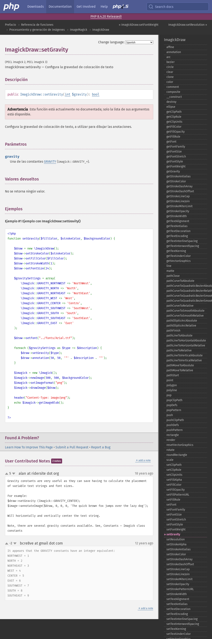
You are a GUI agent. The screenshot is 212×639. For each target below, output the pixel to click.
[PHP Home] (11, 6)
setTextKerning (176, 629)
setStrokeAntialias (178, 549)
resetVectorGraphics (179, 445)
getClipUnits (174, 121)
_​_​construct (174, 97)
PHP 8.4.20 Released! (106, 16)
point (169, 380)
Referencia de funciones (37, 25)
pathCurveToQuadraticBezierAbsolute (186, 286)
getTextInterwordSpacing (182, 246)
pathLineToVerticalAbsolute (184, 355)
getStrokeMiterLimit (179, 206)
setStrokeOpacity (177, 584)
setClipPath (174, 465)
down (13, 474)
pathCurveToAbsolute (180, 281)
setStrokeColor (176, 554)
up (7, 474)
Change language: (111, 42)
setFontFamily (175, 509)
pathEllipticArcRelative (181, 325)
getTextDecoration (178, 231)
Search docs (160, 6)
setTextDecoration (178, 609)
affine (170, 47)
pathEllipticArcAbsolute (181, 320)
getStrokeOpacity (177, 211)
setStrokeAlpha (176, 544)
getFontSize (174, 151)
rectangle (172, 435)
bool (95, 94)
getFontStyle (174, 161)
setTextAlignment (177, 599)
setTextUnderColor (178, 634)
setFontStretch (176, 519)
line (168, 266)
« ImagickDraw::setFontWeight (138, 25)
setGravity (173, 534)
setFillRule (173, 499)
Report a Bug (100, 447)
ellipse (170, 107)
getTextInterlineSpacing (182, 241)
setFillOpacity (175, 489)
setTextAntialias (177, 604)
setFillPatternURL (177, 494)
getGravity (173, 171)
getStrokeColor (176, 181)
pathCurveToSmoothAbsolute (185, 310)
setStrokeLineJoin (178, 574)
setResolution (175, 539)
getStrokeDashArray (179, 186)
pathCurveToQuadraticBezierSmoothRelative (186, 301)
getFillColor (173, 126)
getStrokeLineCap (178, 196)
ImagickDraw (100, 29)
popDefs (171, 405)
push (169, 415)
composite (173, 92)
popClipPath (174, 400)
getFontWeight (176, 166)
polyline (171, 390)
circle (170, 67)
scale (169, 460)
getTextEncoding (177, 236)
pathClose (173, 276)
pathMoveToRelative (179, 370)
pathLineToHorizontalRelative (185, 345)
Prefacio (10, 25)
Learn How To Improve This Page (29, 447)
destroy (171, 102)
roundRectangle (176, 455)
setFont (171, 504)
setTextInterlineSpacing (182, 619)
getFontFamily (175, 146)
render (170, 440)
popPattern (173, 410)
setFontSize (174, 514)
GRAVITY (50, 161)
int (67, 94)
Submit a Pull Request (71, 447)
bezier (170, 62)
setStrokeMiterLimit (179, 579)
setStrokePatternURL (180, 589)
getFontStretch (176, 156)
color (169, 82)
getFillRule (173, 136)
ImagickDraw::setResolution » (187, 25)
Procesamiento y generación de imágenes (37, 29)
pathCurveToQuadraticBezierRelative (186, 291)
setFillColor (173, 485)
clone (170, 77)
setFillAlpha (174, 480)
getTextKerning (176, 251)
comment (172, 87)
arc (168, 57)
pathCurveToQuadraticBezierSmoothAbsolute (186, 296)
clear (169, 72)
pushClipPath (175, 420)
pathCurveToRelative (180, 305)
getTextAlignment (177, 221)
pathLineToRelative (179, 350)
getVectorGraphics (178, 261)
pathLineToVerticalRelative (184, 360)
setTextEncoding (177, 614)
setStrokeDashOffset (180, 564)
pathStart (172, 375)
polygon (171, 385)
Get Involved (86, 6)
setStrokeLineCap (178, 569)
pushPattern (174, 430)
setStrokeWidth (176, 594)
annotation (173, 52)
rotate (170, 450)
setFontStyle (174, 524)
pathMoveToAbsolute (180, 365)
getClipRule (173, 117)
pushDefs (172, 425)
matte (170, 271)
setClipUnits (174, 475)
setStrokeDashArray (179, 559)
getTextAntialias (177, 226)
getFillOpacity (175, 131)
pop (168, 395)
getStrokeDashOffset (180, 191)
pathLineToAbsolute (179, 335)
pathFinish (173, 330)
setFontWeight (176, 529)
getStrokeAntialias (178, 176)
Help (104, 6)
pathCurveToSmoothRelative (185, 315)
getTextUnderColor (178, 256)
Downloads (35, 6)
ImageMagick (78, 29)
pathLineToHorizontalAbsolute (186, 340)
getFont (171, 141)
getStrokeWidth (176, 216)
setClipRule (173, 470)
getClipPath (174, 112)
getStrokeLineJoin (178, 201)
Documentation (60, 6)
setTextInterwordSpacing (182, 624)
